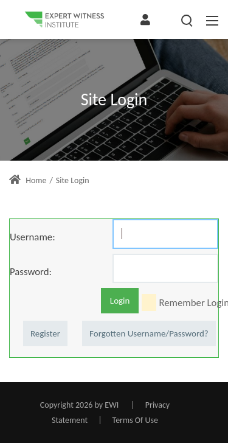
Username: (32, 237)
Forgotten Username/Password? (149, 333)
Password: (31, 271)
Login (120, 300)
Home (27, 180)
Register (45, 333)
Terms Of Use (135, 420)
